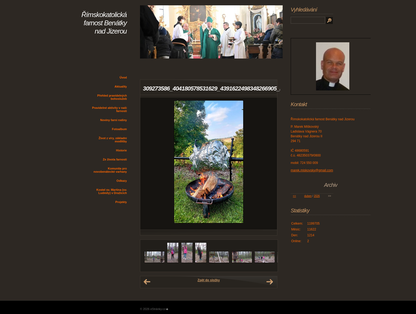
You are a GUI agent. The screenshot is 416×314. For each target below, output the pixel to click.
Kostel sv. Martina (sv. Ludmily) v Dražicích (111, 191)
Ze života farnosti (115, 159)
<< (294, 196)
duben (308, 196)
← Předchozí (147, 282)
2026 (317, 196)
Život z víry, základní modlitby (113, 140)
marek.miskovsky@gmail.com (312, 170)
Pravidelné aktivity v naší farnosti (109, 109)
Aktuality (121, 86)
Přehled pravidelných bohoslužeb (112, 97)
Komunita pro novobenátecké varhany (110, 170)
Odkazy (122, 180)
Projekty (121, 202)
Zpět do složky (209, 280)
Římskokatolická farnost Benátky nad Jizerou (104, 23)
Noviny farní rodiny (113, 120)
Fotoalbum (119, 129)
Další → (270, 282)
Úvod (123, 77)
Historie (121, 150)
